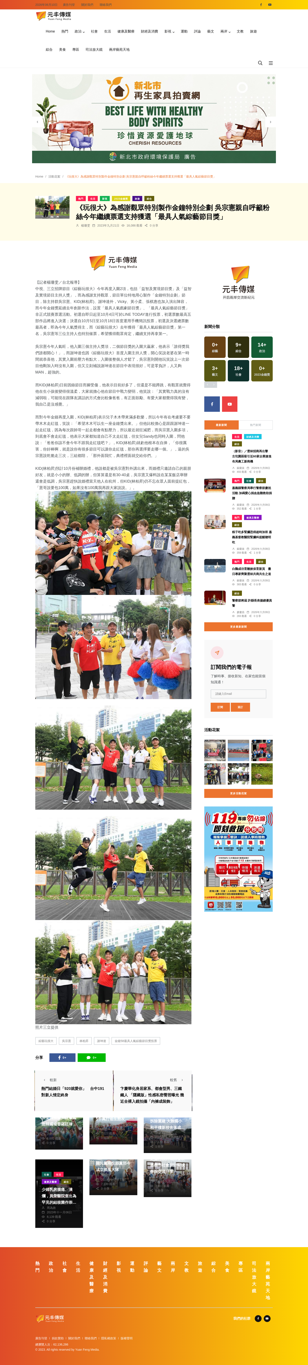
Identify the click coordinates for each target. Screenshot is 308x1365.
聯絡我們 (106, 4)
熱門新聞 (255, 425)
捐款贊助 (58, 1338)
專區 (75, 49)
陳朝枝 (105, 1175)
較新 (49, 1080)
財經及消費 (149, 31)
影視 (167, 31)
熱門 (64, 31)
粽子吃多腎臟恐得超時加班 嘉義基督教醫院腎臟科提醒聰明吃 (252, 537)
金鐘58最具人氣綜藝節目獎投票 (136, 1041)
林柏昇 (84, 1041)
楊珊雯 (85, 225)
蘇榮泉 (105, 1124)
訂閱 (220, 707)
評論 (197, 31)
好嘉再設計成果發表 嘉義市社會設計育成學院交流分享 (167, 1165)
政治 (78, 31)
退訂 (240, 707)
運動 (184, 31)
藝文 (210, 31)
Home (50, 31)
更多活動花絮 (238, 793)
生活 (107, 31)
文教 (240, 31)
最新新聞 (221, 425)
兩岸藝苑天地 (119, 49)
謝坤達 (101, 1041)
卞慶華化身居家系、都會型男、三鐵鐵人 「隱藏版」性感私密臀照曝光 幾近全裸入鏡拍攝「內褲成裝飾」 (152, 1095)
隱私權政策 (108, 1338)
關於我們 (87, 4)
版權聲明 (127, 1338)
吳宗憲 (66, 1041)
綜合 (49, 49)
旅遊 (253, 31)
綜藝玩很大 (45, 1041)
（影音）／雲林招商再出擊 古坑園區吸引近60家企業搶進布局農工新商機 (251, 456)
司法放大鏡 (94, 49)
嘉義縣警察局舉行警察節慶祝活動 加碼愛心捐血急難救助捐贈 (252, 493)
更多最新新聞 (238, 626)
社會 (94, 31)
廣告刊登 (69, 4)
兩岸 (224, 31)
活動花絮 (54, 176)
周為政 (51, 1207)
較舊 (177, 1080)
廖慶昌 (240, 612)
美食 (62, 49)
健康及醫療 (126, 31)
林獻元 (51, 1129)
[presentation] (37, 122)
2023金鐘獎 (121, 198)
